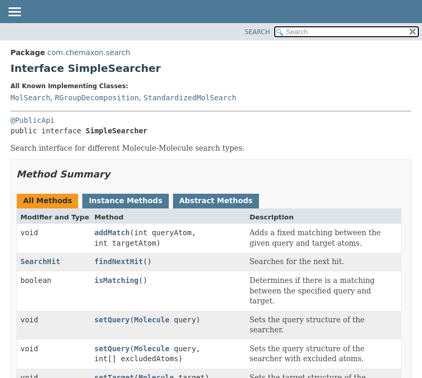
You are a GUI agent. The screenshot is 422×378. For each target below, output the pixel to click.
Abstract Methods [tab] (216, 200)
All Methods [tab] (47, 200)
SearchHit (40, 261)
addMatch (111, 232)
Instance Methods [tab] (125, 200)
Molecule (151, 320)
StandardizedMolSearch (190, 97)
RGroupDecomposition (97, 97)
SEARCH (257, 32)
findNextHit (118, 261)
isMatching (116, 280)
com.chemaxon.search (88, 52)
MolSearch (30, 97)
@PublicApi (32, 120)
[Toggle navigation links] (14, 12)
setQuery (111, 320)
